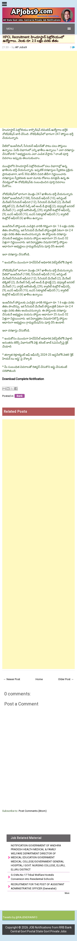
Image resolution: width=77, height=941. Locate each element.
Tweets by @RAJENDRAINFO (20, 917)
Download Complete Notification (23, 379)
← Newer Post (11, 679)
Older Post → (66, 679)
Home (39, 679)
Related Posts (15, 412)
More (67, 893)
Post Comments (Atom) (33, 810)
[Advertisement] (38, 89)
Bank (20, 395)
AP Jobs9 (21, 47)
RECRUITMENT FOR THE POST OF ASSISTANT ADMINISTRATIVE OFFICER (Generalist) (37, 886)
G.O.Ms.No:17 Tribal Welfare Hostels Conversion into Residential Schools (32, 877)
